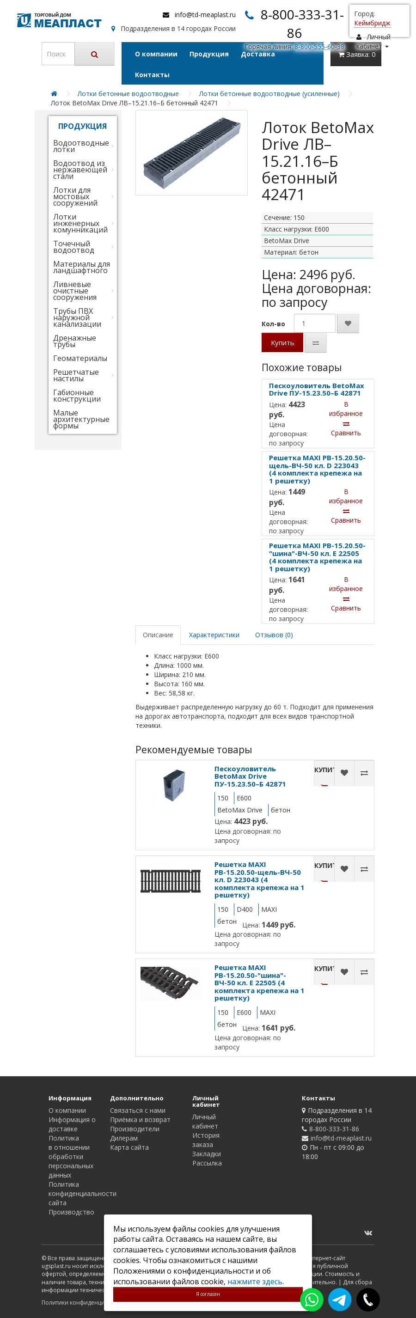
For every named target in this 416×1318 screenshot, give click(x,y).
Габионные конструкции (77, 395)
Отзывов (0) (274, 634)
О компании (156, 53)
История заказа (206, 1140)
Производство (71, 1212)
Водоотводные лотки (81, 146)
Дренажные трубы (74, 341)
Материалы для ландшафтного (81, 267)
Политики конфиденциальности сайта (94, 1302)
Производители (134, 1128)
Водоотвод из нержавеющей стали (80, 169)
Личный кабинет (205, 1121)
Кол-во (273, 323)
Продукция (209, 53)
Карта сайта (129, 1147)
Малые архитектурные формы (81, 419)
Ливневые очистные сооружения (75, 290)
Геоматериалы (80, 358)
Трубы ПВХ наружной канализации (77, 317)
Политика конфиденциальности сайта (82, 1193)
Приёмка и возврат (140, 1119)
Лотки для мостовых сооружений (75, 196)
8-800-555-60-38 (319, 46)
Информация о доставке (72, 1124)
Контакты (152, 74)
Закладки (206, 1153)
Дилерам (124, 1138)
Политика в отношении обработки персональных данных (71, 1156)
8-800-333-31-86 (334, 1128)
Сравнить (346, 429)
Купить (282, 342)
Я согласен (208, 1294)
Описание (158, 634)
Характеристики (214, 634)
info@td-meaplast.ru (205, 14)
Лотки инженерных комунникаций (80, 223)
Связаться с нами (137, 1110)
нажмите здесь (254, 1281)
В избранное (346, 409)
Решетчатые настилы (76, 375)
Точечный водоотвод (73, 246)
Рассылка (207, 1163)
